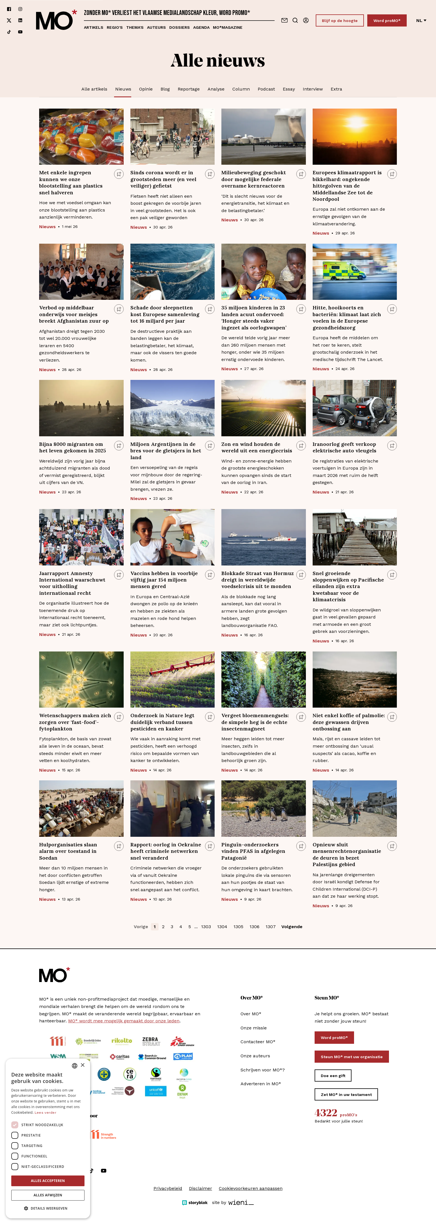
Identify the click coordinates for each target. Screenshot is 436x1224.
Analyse (216, 89)
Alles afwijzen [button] (48, 1195)
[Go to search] (295, 20)
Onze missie (254, 1028)
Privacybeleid (168, 1188)
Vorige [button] (141, 926)
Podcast (266, 89)
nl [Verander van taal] (421, 20)
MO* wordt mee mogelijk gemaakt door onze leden (123, 1020)
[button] (47, 1208)
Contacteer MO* (258, 1041)
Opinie (146, 89)
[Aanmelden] (306, 20)
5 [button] (189, 926)
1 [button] (155, 926)
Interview (313, 89)
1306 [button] (254, 926)
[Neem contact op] (284, 20)
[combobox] (74, 1066)
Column (241, 89)
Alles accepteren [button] (48, 1180)
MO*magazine (228, 27)
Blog (165, 89)
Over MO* (251, 1013)
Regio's (115, 27)
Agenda (201, 27)
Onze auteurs (255, 1055)
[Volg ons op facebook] (9, 9)
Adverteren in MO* (261, 1083)
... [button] (196, 926)
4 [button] (180, 926)
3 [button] (172, 926)
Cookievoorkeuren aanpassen (250, 1188)
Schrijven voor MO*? (263, 1070)
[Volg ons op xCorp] (9, 20)
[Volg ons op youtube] (20, 32)
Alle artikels (94, 89)
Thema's (135, 27)
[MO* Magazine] (56, 20)
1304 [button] (222, 926)
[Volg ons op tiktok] (9, 32)
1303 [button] (206, 926)
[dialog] (48, 1138)
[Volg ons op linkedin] (20, 20)
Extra (336, 89)
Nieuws (123, 89)
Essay (289, 89)
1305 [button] (238, 926)
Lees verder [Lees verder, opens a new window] (45, 1113)
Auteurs (156, 27)
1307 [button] (271, 926)
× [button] (82, 1065)
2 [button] (163, 926)
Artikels (93, 27)
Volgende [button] (291, 926)
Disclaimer (200, 1188)
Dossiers (179, 27)
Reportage (189, 89)
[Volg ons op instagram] (20, 9)
